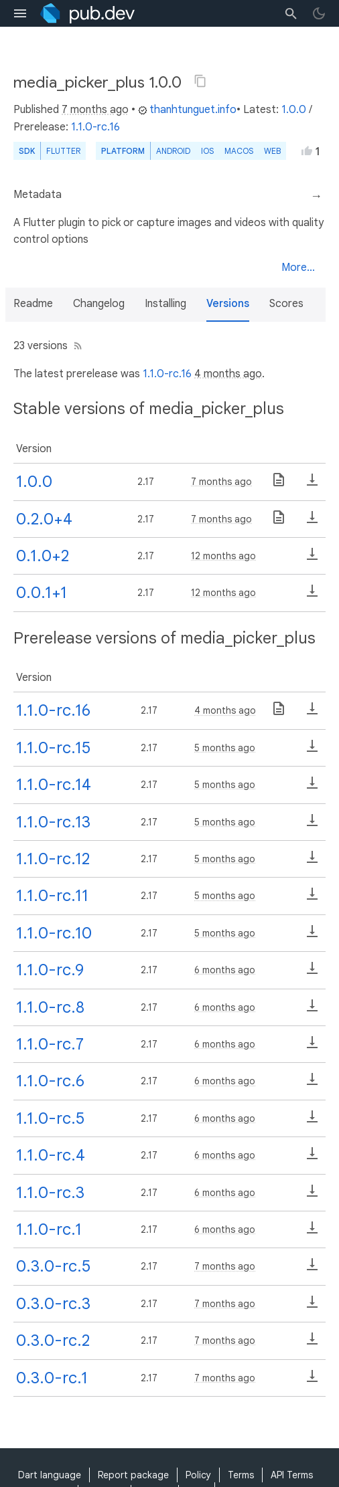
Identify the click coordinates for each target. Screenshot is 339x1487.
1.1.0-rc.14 (53, 785)
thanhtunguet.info (187, 109)
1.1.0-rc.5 (50, 1118)
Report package (133, 1475)
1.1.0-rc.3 (50, 1193)
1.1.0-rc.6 (50, 1081)
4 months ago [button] (228, 374)
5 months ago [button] (224, 748)
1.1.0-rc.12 (53, 859)
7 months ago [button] (95, 109)
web (272, 151)
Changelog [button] (99, 303)
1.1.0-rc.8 (50, 1007)
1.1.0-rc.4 (50, 1155)
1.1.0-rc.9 (50, 970)
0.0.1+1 (41, 593)
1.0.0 (293, 109)
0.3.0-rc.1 (52, 1378)
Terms (241, 1475)
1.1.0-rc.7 (50, 1044)
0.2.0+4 (44, 519)
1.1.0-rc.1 (49, 1229)
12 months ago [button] (223, 556)
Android (173, 151)
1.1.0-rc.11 (52, 896)
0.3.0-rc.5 (53, 1266)
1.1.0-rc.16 (95, 127)
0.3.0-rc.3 (53, 1304)
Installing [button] (165, 303)
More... (298, 267)
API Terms (292, 1475)
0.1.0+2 (42, 556)
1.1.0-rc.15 (53, 748)
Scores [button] (286, 303)
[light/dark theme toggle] (319, 13)
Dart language (49, 1475)
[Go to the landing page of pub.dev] (87, 13)
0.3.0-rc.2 (53, 1340)
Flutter (63, 151)
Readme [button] (33, 303)
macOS (238, 151)
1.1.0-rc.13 (53, 822)
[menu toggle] (20, 13)
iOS (207, 151)
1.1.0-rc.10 (54, 933)
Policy (198, 1475)
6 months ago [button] (224, 970)
